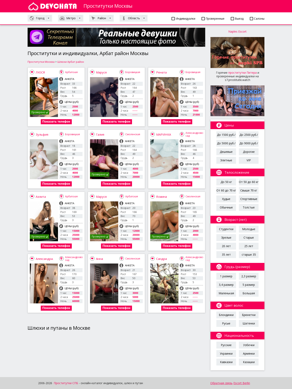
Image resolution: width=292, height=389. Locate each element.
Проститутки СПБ (66, 383)
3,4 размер (226, 285)
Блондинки (226, 315)
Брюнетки (249, 315)
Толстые (249, 207)
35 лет (226, 254)
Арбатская (71, 72)
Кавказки (226, 362)
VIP (249, 160)
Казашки (249, 362)
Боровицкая (132, 72)
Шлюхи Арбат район (70, 62)
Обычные (226, 207)
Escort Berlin (241, 383)
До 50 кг (226, 182)
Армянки (249, 353)
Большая (249, 293)
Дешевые (226, 152)
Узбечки (248, 345)
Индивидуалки (183, 18)
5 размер (249, 285)
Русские (226, 345)
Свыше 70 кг (248, 190)
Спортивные (248, 199)
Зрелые (226, 237)
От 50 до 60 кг (249, 182)
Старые (249, 237)
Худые (226, 199)
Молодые (248, 229)
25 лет (248, 246)
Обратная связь (221, 383)
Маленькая (226, 293)
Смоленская (132, 134)
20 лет (226, 246)
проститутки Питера (242, 72)
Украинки (226, 353)
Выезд (237, 18)
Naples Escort (237, 31)
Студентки (226, 229)
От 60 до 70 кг (226, 190)
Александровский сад (196, 134)
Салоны (257, 18)
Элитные (226, 160)
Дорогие (249, 152)
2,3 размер (248, 276)
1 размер (226, 276)
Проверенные (213, 18)
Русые (226, 323)
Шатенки (249, 323)
